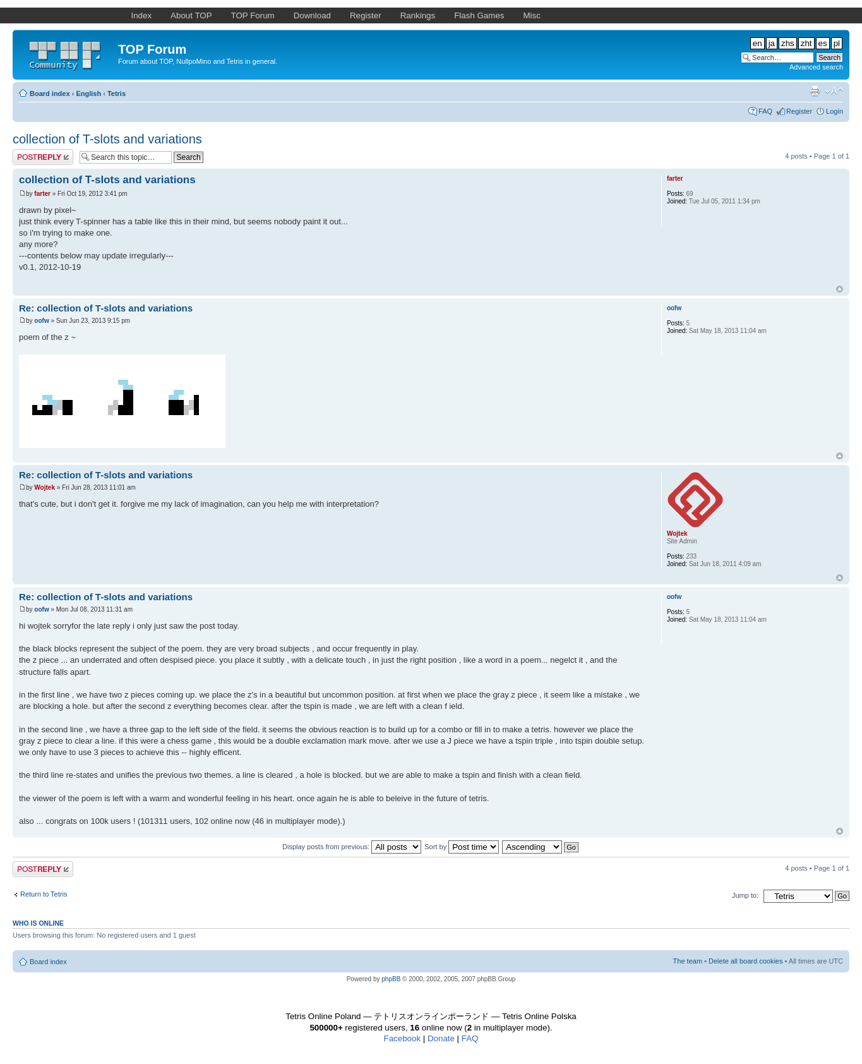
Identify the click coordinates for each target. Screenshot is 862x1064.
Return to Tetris (43, 894)
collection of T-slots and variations (107, 139)
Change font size (834, 91)
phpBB (390, 979)
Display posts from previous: (351, 846)
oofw (41, 320)
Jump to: (745, 895)
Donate (441, 1038)
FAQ (765, 111)
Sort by (461, 846)
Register (799, 111)
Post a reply (43, 157)
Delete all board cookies (745, 961)
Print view (815, 91)
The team (687, 961)
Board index (50, 93)
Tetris (116, 93)
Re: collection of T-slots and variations (106, 308)
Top (839, 289)
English (88, 93)
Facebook (402, 1038)
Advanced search (816, 67)
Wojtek (44, 487)
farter (42, 193)
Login (834, 111)
